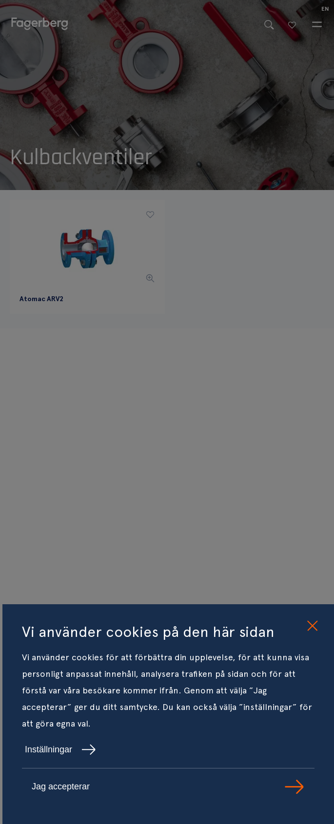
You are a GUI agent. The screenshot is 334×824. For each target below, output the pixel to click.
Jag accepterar (168, 786)
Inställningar (60, 749)
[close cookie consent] (312, 626)
